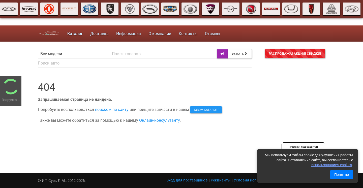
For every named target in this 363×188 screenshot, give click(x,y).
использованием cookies (331, 165)
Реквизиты (221, 180)
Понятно (341, 175)
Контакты (186, 33)
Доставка (98, 33)
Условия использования (256, 180)
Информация (127, 33)
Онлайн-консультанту (159, 120)
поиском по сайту (112, 109)
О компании (158, 33)
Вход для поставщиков (187, 180)
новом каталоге (206, 110)
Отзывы (211, 33)
